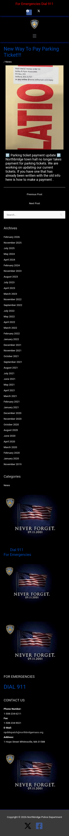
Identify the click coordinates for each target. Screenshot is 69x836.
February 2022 (12, 333)
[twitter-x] (30, 826)
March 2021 (10, 396)
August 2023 (11, 276)
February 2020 (12, 452)
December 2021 (12, 344)
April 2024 (9, 259)
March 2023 (10, 293)
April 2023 (9, 288)
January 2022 (11, 339)
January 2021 (11, 407)
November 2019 (13, 464)
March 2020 (10, 447)
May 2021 (9, 384)
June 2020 (9, 435)
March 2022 (10, 327)
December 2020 (12, 413)
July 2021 (9, 373)
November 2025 (13, 242)
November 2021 (13, 350)
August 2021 (11, 367)
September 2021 (13, 361)
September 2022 (13, 305)
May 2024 (9, 253)
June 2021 (9, 378)
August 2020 (11, 430)
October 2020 (11, 424)
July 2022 (9, 310)
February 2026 (12, 236)
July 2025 (9, 248)
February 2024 (12, 265)
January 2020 (11, 458)
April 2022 (9, 322)
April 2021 (9, 390)
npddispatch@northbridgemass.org (23, 732)
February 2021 (12, 401)
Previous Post (34, 194)
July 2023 (9, 282)
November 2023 (13, 270)
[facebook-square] (40, 826)
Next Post (34, 203)
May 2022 (9, 316)
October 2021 (11, 356)
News (8, 61)
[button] (34, 36)
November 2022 (13, 299)
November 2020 (13, 418)
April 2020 (9, 441)
